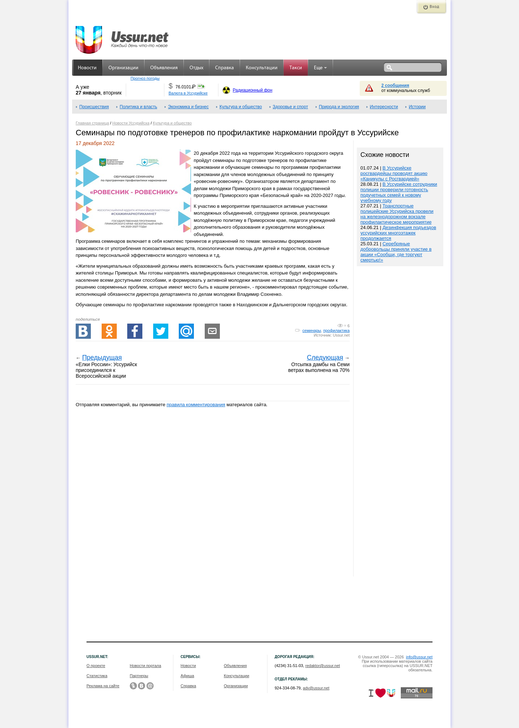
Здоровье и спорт (290, 106)
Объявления (164, 68)
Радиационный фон (252, 90)
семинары (311, 330)
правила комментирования (196, 404)
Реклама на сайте (102, 686)
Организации (123, 68)
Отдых (196, 68)
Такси (295, 68)
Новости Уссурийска (131, 123)
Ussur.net (341, 335)
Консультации (262, 68)
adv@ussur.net (316, 688)
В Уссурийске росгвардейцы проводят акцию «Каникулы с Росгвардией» (393, 173)
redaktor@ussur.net (322, 665)
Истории (417, 106)
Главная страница (92, 123)
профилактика (336, 330)
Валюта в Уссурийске (188, 93)
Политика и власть (138, 106)
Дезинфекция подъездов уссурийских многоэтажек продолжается (398, 233)
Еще (320, 68)
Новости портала (145, 665)
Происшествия (94, 106)
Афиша (187, 676)
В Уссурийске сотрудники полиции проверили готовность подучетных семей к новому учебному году (398, 192)
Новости (87, 68)
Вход (434, 7)
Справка (224, 68)
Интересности (384, 106)
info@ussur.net (419, 657)
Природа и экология (339, 106)
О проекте (95, 665)
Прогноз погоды (144, 78)
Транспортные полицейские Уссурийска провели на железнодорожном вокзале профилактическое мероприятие (397, 214)
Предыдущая (102, 357)
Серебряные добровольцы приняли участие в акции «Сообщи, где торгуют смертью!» (395, 252)
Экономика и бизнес (188, 106)
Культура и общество (240, 106)
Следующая (325, 357)
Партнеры (139, 676)
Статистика (96, 676)
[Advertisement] (400, 422)
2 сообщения (395, 85)
